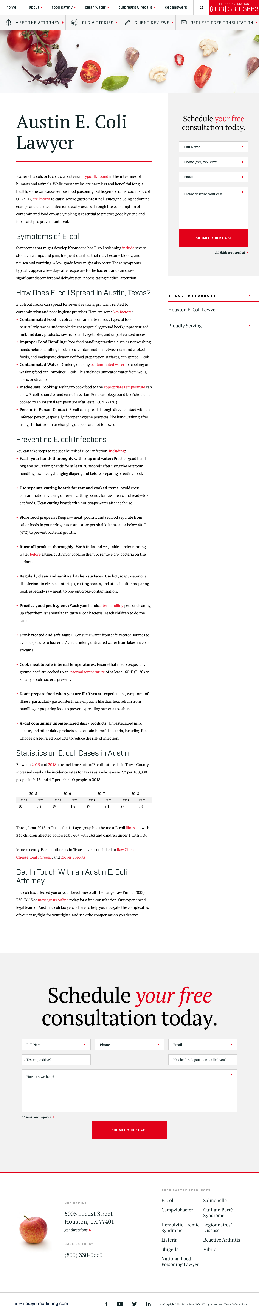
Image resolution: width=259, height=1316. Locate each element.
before (35, 554)
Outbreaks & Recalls (135, 7)
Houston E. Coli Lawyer (192, 309)
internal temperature (87, 671)
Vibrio (209, 1249)
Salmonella (215, 1200)
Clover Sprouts (72, 857)
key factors (122, 311)
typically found (96, 176)
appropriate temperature (124, 386)
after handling (111, 605)
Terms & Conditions (235, 1304)
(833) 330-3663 (234, 9)
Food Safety (62, 7)
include (128, 247)
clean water (95, 7)
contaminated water (107, 364)
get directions (76, 1230)
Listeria (169, 1240)
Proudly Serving (185, 325)
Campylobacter (177, 1210)
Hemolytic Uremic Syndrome (180, 1227)
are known (41, 198)
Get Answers (176, 7)
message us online (53, 899)
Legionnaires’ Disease (217, 1227)
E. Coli (168, 1200)
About (34, 7)
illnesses (133, 827)
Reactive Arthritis (221, 1240)
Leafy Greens (41, 857)
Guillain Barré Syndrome (218, 1212)
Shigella (170, 1249)
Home (11, 7)
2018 (52, 764)
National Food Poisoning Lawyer (180, 1261)
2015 (36, 764)
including (116, 450)
